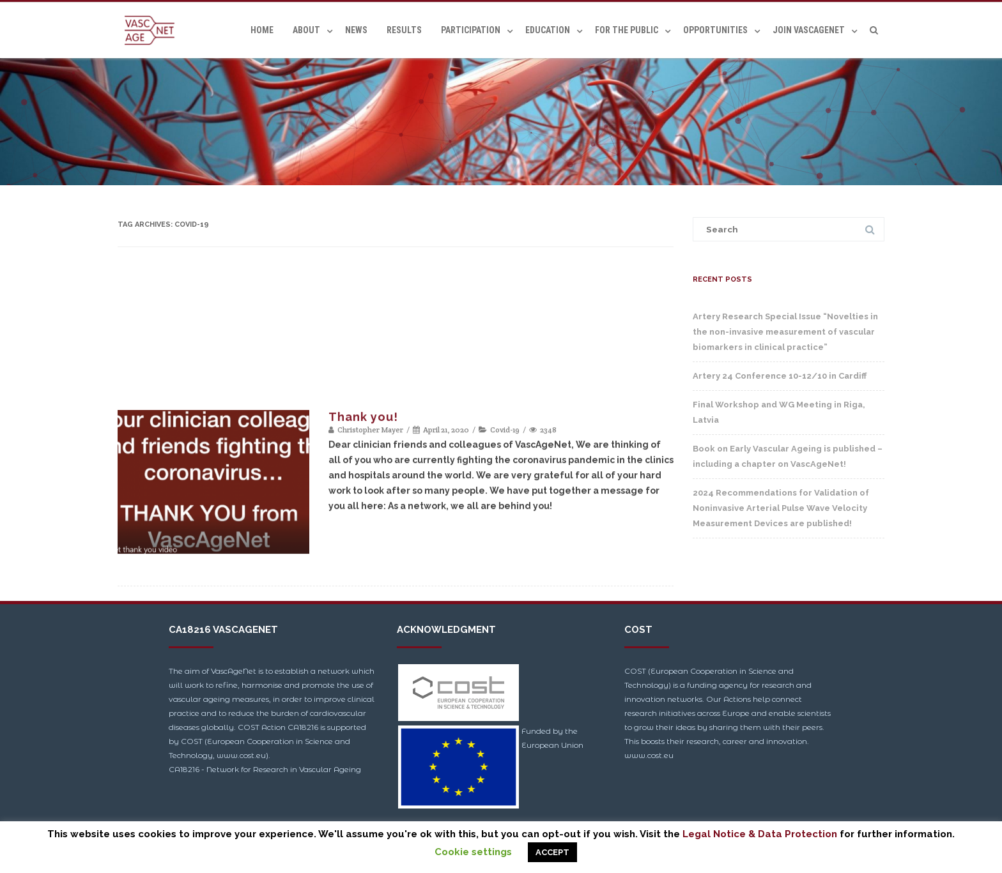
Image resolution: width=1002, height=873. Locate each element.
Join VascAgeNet (809, 30)
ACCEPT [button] (552, 852)
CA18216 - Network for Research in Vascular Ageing (265, 769)
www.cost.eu (649, 755)
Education (547, 30)
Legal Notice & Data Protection (759, 834)
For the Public (626, 30)
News (356, 30)
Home (262, 30)
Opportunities (715, 30)
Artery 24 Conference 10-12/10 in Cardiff (780, 376)
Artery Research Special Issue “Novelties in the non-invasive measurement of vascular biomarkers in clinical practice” (785, 332)
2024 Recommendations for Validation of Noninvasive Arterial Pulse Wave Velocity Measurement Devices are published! (781, 508)
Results (404, 30)
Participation (470, 30)
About (306, 30)
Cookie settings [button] (473, 852)
